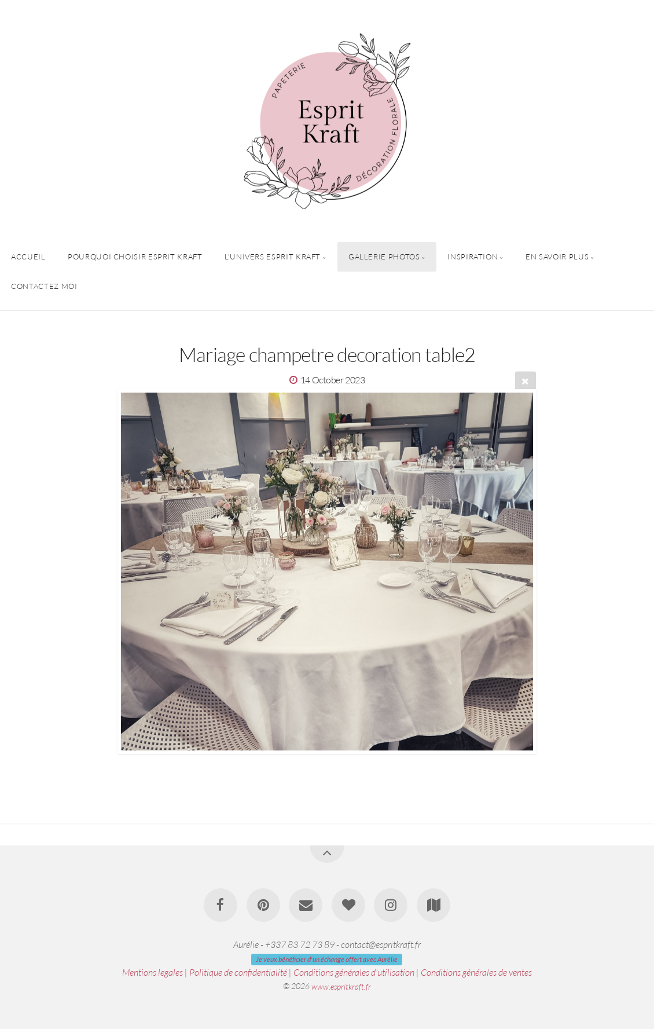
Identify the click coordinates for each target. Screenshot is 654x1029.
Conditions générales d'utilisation (353, 972)
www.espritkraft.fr (341, 986)
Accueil (28, 256)
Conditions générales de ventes (476, 972)
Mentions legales (152, 972)
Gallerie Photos (384, 256)
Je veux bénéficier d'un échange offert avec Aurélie (327, 959)
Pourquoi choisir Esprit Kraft (135, 256)
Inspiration (472, 256)
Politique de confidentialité (238, 972)
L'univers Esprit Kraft (273, 256)
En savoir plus (557, 256)
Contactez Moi (44, 286)
